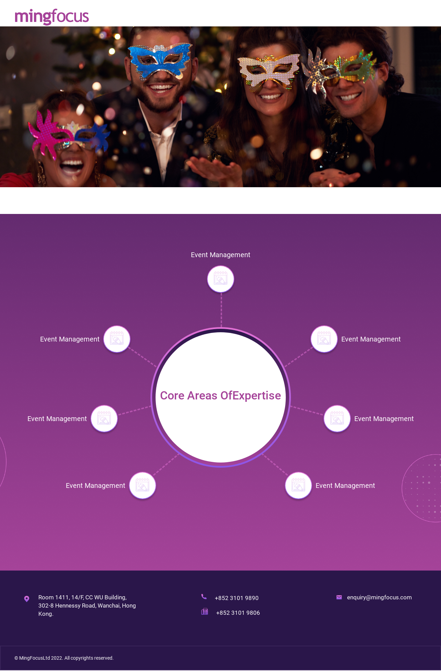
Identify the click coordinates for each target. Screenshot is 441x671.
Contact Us (413, 17)
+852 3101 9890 (237, 598)
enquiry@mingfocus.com (379, 597)
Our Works (376, 17)
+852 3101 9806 (238, 612)
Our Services (336, 17)
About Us (299, 17)
